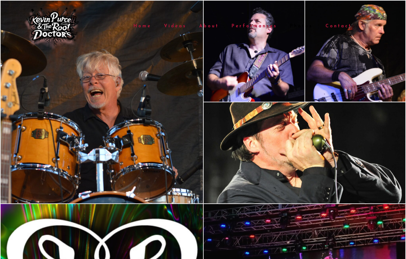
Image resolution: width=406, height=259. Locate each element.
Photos (301, 26)
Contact (338, 26)
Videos (175, 26)
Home (142, 26)
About (209, 26)
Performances (254, 26)
